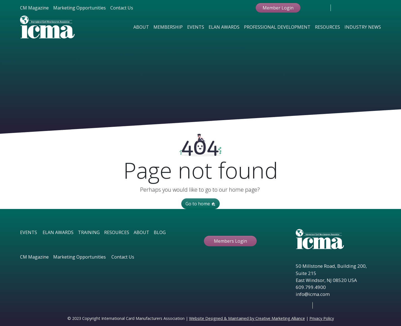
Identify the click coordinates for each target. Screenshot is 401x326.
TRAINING (89, 232)
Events (195, 27)
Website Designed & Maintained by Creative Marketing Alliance (247, 318)
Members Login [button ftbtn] (230, 241)
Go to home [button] (200, 204)
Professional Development (277, 27)
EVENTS (28, 232)
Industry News (362, 27)
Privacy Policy (321, 318)
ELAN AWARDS (58, 232)
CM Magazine (34, 8)
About (141, 27)
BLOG (160, 232)
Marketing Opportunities (79, 8)
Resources (327, 27)
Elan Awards (224, 27)
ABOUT (141, 232)
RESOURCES (116, 232)
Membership (168, 27)
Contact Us (121, 8)
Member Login (278, 8)
